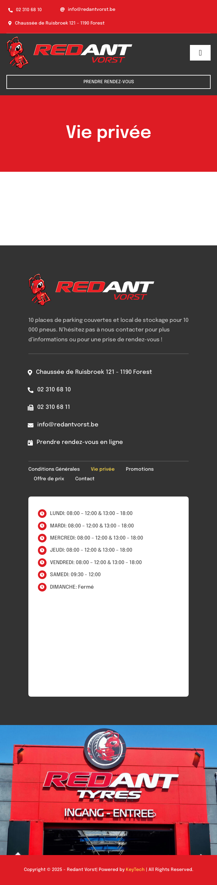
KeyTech (135, 869)
